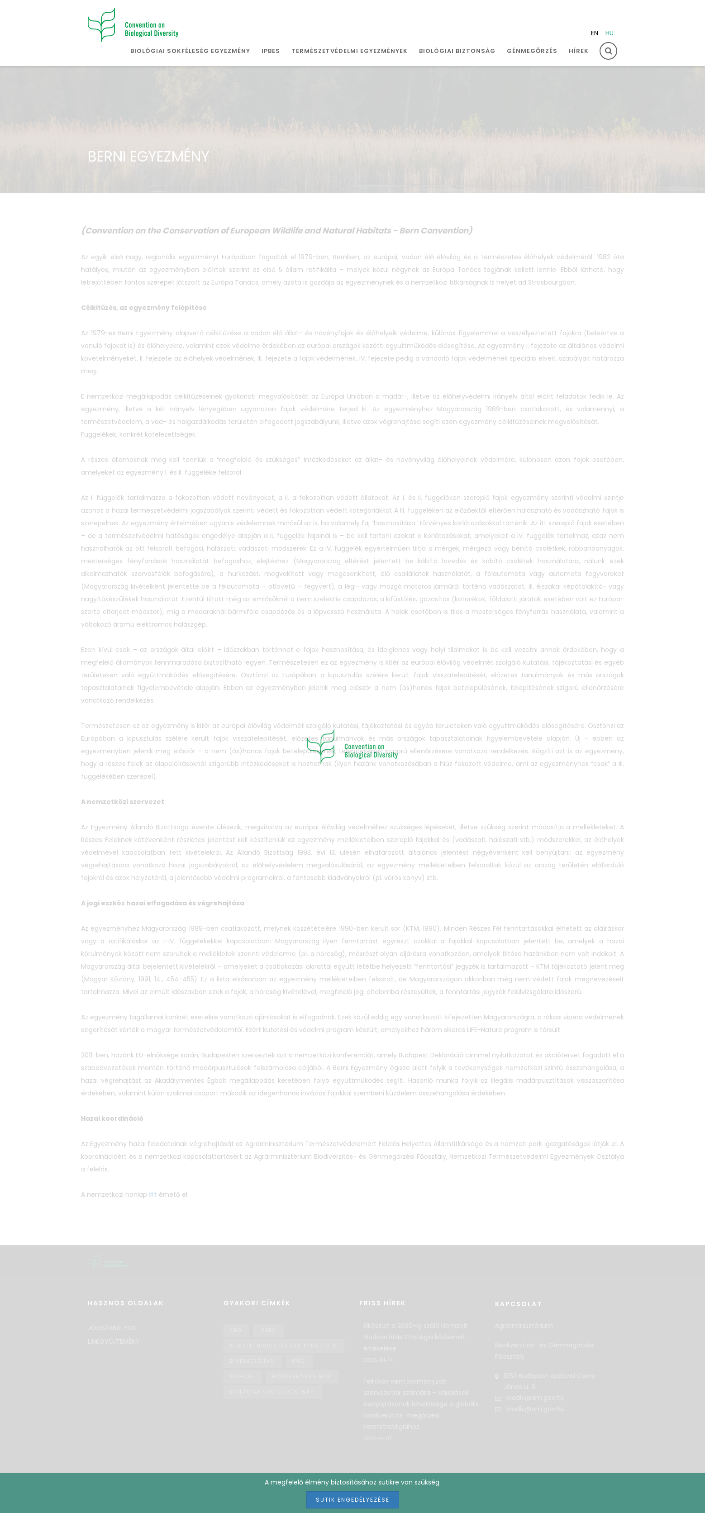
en (594, 33)
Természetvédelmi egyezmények (349, 51)
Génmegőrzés (532, 51)
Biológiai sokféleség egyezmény (190, 51)
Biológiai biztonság (457, 51)
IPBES (271, 51)
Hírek (579, 51)
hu (609, 33)
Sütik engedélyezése (353, 1499)
